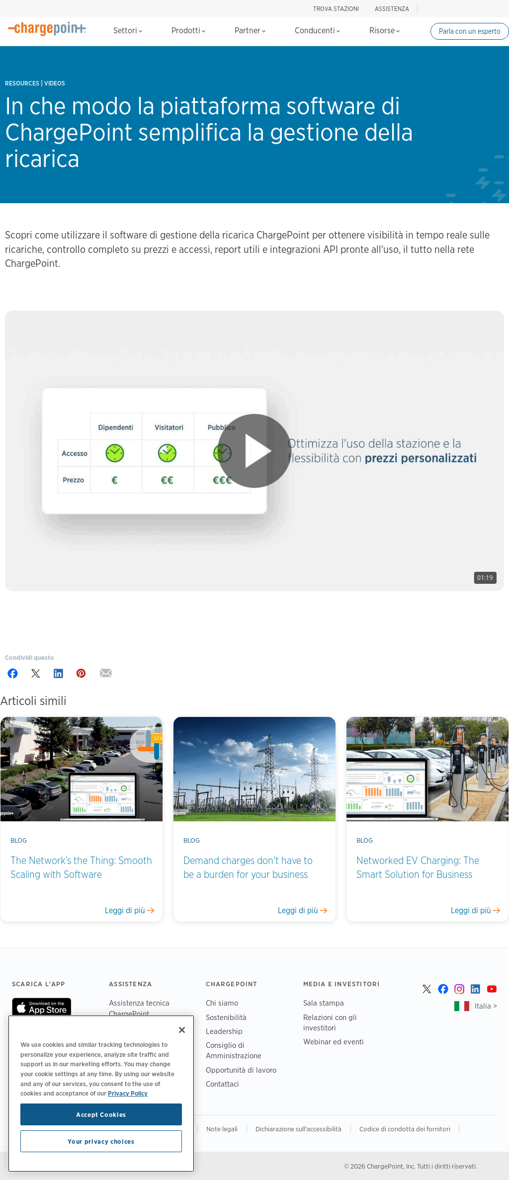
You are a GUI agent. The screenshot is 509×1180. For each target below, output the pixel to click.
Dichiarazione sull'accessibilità (298, 1129)
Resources (22, 83)
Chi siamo (222, 1003)
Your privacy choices (101, 1141)
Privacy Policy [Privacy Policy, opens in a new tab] (128, 1093)
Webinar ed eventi (333, 1041)
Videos (54, 83)
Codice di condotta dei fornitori (404, 1129)
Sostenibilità (226, 1017)
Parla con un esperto (470, 31)
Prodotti (188, 30)
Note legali (222, 1129)
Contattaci (222, 1084)
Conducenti (317, 30)
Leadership (224, 1031)
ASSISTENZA (392, 8)
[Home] (47, 28)
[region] (101, 1093)
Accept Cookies (101, 1114)
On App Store (41, 1008)
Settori (127, 30)
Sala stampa (323, 1003)
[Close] (182, 1030)
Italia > (486, 1006)
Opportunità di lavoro (241, 1070)
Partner (250, 30)
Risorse (384, 30)
